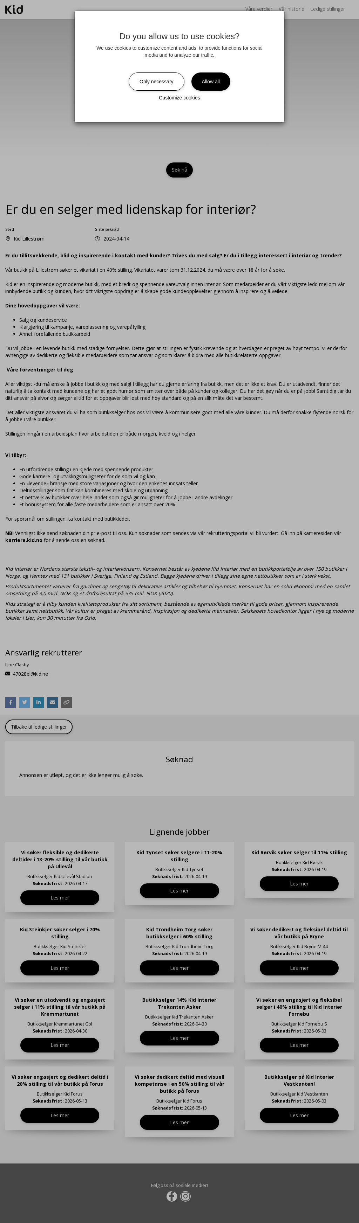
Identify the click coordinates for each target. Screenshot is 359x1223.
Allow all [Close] (211, 81)
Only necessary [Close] (156, 81)
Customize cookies (179, 97)
